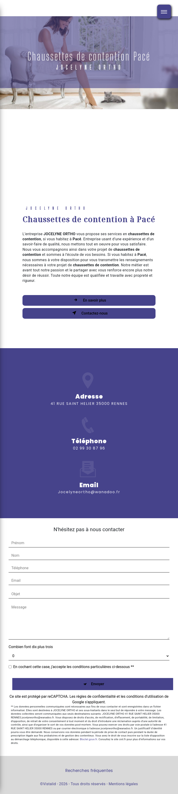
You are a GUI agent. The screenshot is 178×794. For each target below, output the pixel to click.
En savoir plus (89, 300)
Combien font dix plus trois (31, 647)
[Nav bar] (164, 12)
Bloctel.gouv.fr (88, 739)
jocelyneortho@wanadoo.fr (89, 485)
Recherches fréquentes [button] (89, 770)
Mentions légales (123, 784)
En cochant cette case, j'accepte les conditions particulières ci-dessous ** (73, 667)
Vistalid (49, 784)
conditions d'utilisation (144, 696)
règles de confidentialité (96, 696)
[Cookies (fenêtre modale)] (1, 791)
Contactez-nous (89, 313)
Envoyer (97, 684)
